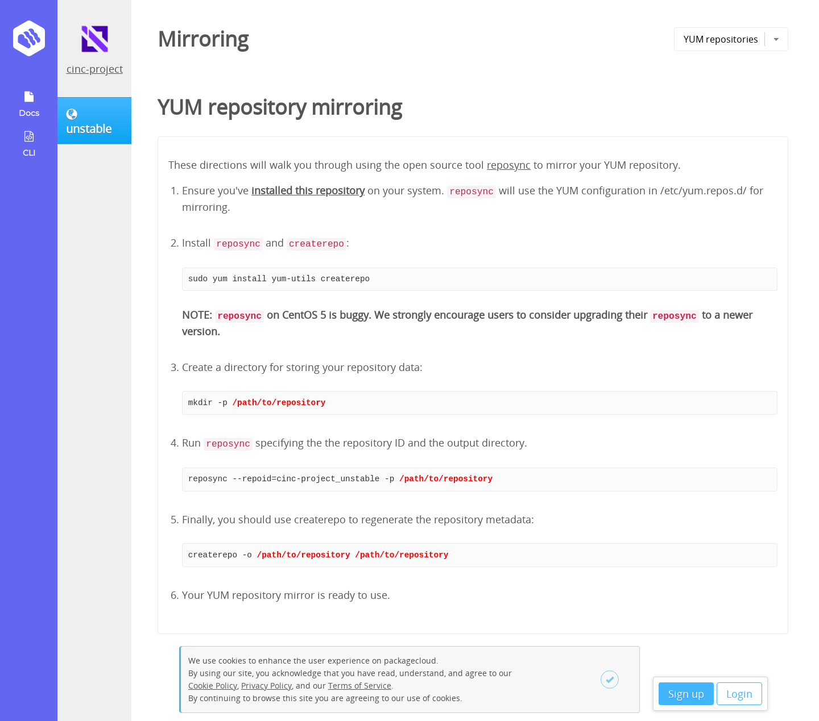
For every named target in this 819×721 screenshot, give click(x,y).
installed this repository (308, 190)
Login (739, 694)
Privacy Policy (266, 685)
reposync (509, 165)
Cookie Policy (212, 685)
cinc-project (95, 69)
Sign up (686, 694)
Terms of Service (359, 685)
